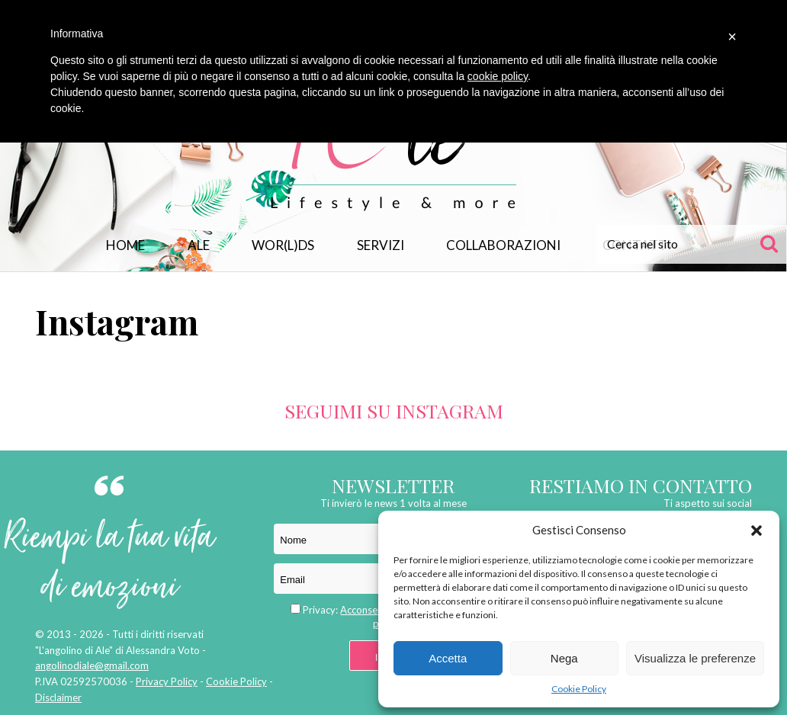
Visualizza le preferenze (695, 658)
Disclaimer (58, 697)
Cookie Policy (578, 688)
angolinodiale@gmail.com (92, 665)
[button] (756, 530)
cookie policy (497, 76)
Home (125, 245)
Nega (564, 658)
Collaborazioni (503, 245)
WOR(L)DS (283, 245)
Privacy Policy (167, 681)
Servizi (380, 245)
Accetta (448, 658)
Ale (199, 245)
